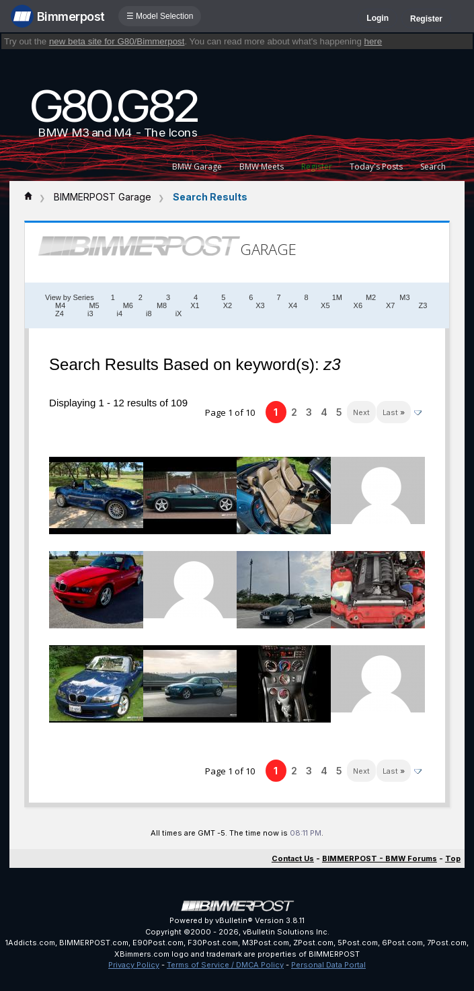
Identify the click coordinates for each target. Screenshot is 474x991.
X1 (194, 305)
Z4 (59, 313)
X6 (358, 305)
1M (337, 297)
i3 (90, 313)
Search (433, 166)
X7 (390, 305)
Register (426, 19)
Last (394, 412)
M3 (404, 297)
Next (361, 412)
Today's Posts (376, 166)
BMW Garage (197, 166)
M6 (128, 305)
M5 (94, 305)
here (373, 41)
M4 (60, 305)
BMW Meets (261, 166)
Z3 (423, 305)
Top (453, 858)
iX (178, 313)
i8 (149, 313)
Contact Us (293, 858)
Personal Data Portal (328, 964)
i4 (120, 313)
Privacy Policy (133, 964)
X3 (259, 305)
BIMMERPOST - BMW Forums (379, 858)
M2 (371, 297)
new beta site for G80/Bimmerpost (117, 41)
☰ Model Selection (160, 16)
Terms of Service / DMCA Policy (225, 964)
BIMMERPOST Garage (102, 197)
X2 (227, 305)
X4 (292, 305)
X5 (325, 305)
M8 (162, 305)
